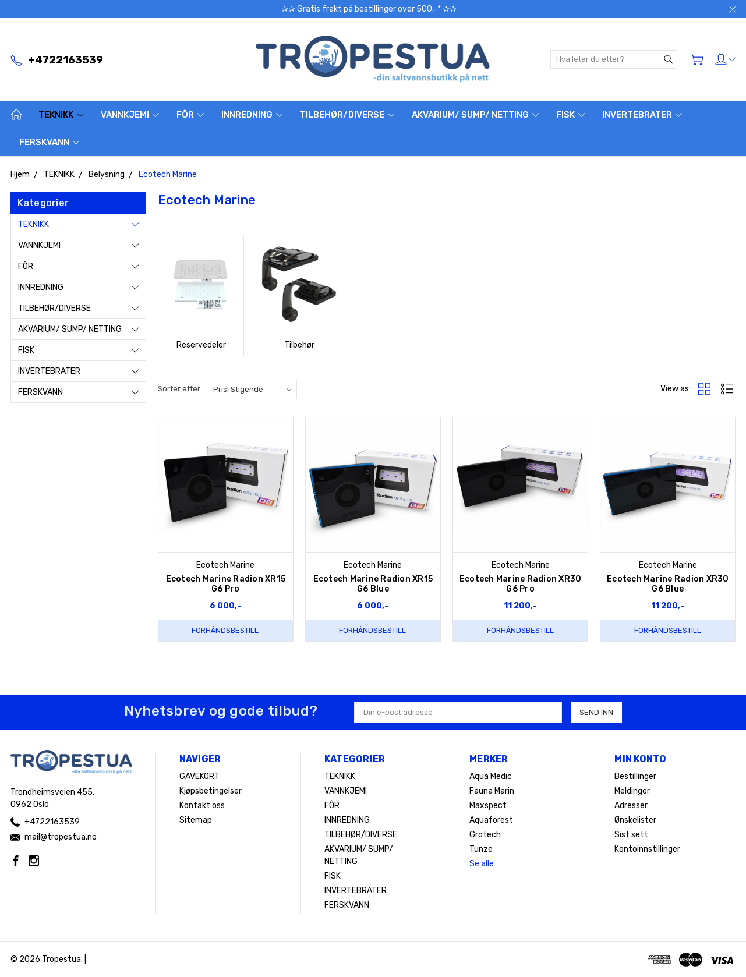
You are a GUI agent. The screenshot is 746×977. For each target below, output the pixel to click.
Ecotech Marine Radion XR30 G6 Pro (520, 584)
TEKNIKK (60, 114)
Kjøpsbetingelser (210, 791)
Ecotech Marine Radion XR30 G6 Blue (668, 584)
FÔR (190, 114)
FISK (570, 114)
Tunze (481, 849)
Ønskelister (635, 820)
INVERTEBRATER (642, 114)
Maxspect (488, 805)
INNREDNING (251, 114)
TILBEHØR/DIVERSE (347, 114)
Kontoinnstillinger (647, 849)
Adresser (631, 805)
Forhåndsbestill (225, 630)
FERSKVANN (49, 142)
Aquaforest (491, 820)
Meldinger (632, 791)
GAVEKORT (199, 776)
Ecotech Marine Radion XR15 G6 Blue (373, 584)
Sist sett (631, 835)
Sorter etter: (180, 388)
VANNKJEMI (130, 114)
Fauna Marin (491, 791)
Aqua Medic (490, 776)
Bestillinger (635, 776)
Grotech (485, 835)
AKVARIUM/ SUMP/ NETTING (475, 114)
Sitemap (195, 820)
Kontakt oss (202, 805)
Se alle (481, 864)
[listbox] (252, 389)
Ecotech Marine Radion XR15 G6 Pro (226, 584)
